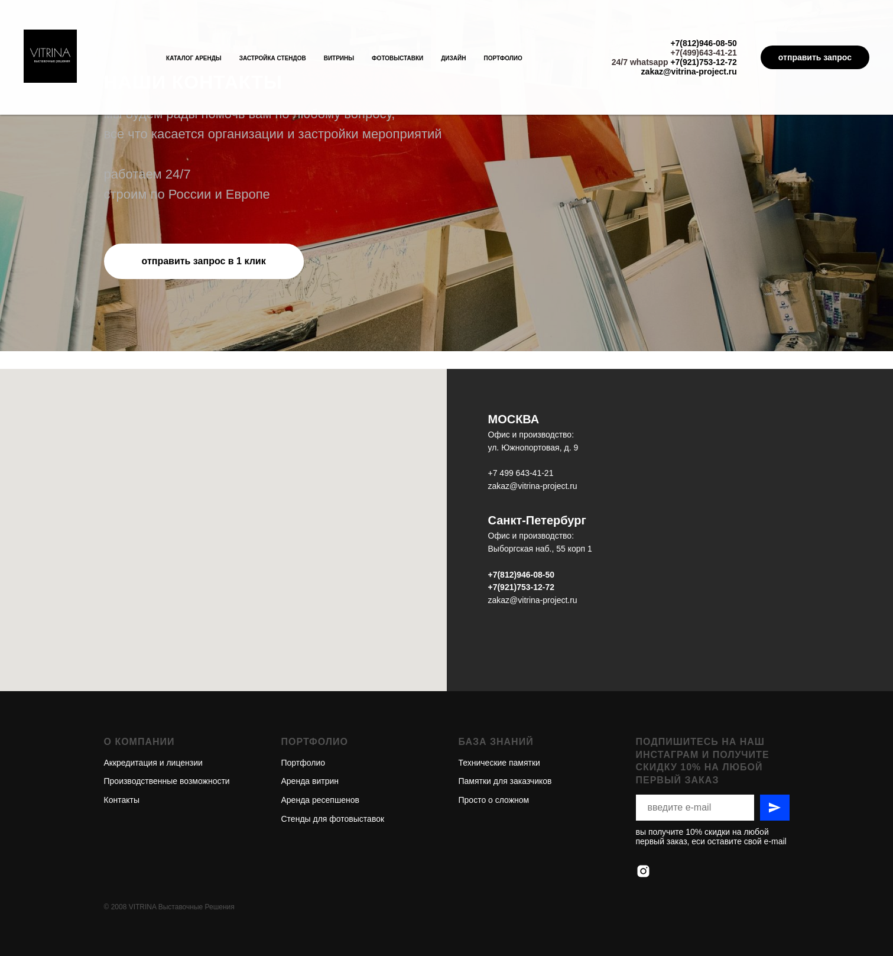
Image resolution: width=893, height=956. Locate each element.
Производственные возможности (167, 738)
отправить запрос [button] (815, 57)
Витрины (339, 58)
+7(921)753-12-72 (703, 62)
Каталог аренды (194, 58)
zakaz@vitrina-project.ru (689, 71)
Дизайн (453, 58)
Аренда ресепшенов (320, 757)
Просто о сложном (494, 757)
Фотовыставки (397, 58)
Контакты (121, 757)
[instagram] (643, 828)
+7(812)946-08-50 (703, 43)
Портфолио (502, 58)
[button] (204, 261)
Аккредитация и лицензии (153, 720)
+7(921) (502, 587)
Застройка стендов (272, 58)
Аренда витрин (310, 738)
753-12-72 (535, 587)
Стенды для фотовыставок (333, 776)
